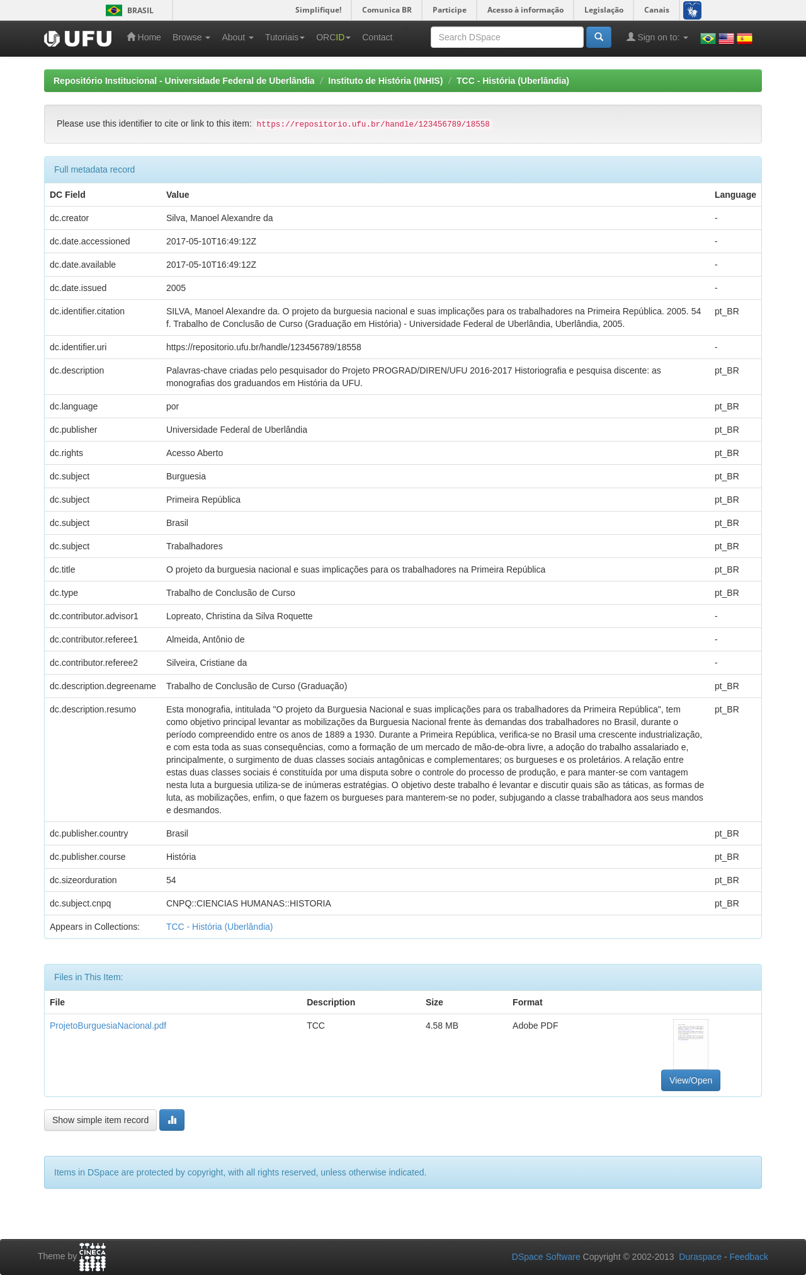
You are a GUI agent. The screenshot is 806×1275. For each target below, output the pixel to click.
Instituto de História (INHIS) (385, 81)
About (237, 37)
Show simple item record (100, 1120)
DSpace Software (546, 1257)
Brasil (127, 10)
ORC (333, 37)
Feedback (749, 1257)
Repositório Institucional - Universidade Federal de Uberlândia (184, 81)
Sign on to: (658, 36)
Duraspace (700, 1257)
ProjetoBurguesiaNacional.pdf (108, 1026)
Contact (377, 37)
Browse (192, 37)
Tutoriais (285, 37)
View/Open (690, 1080)
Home (144, 36)
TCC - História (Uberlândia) (513, 81)
